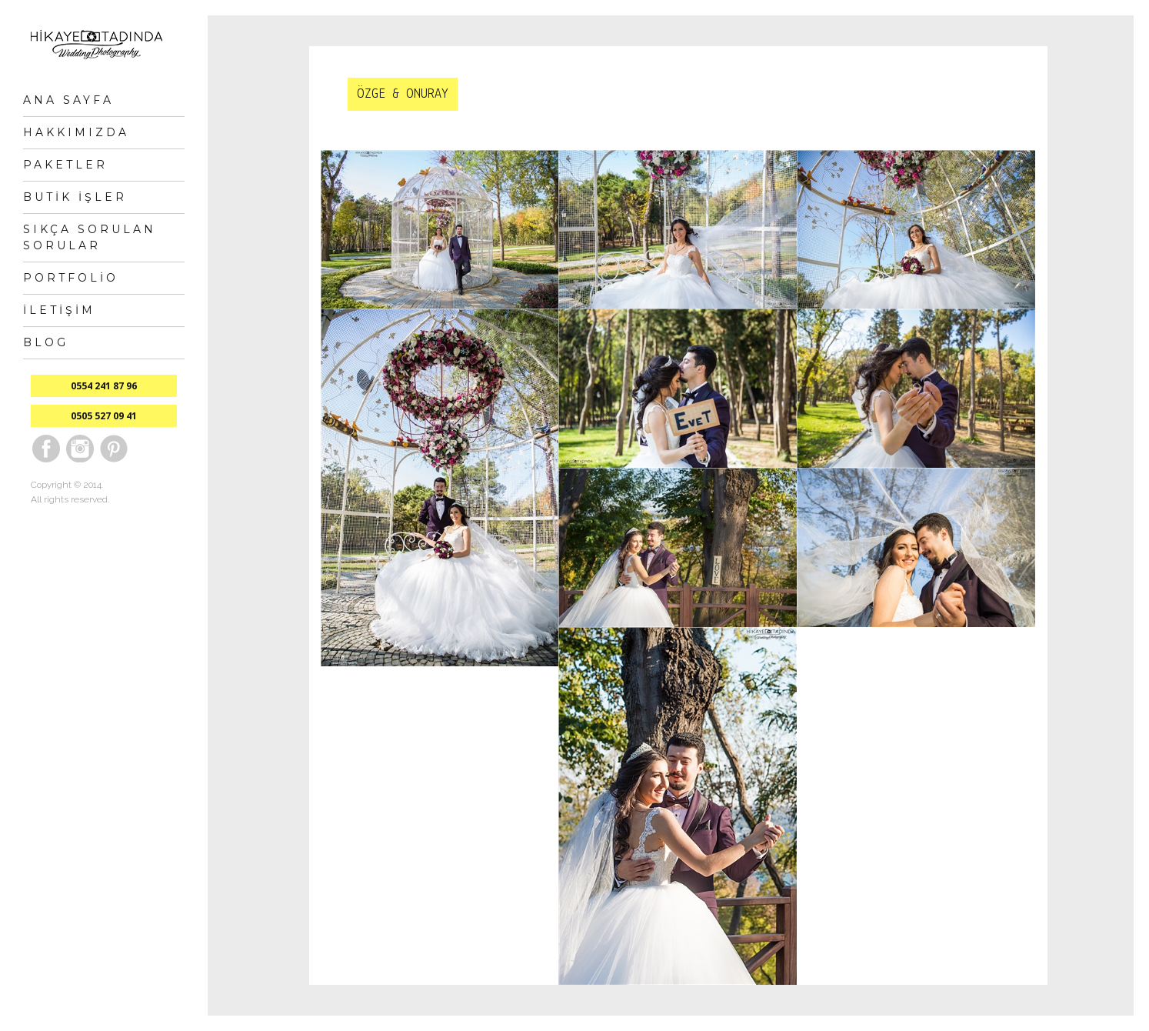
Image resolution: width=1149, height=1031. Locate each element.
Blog (45, 342)
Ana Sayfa (68, 100)
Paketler (65, 165)
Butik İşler (75, 197)
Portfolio (70, 278)
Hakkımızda (76, 132)
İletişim (59, 310)
